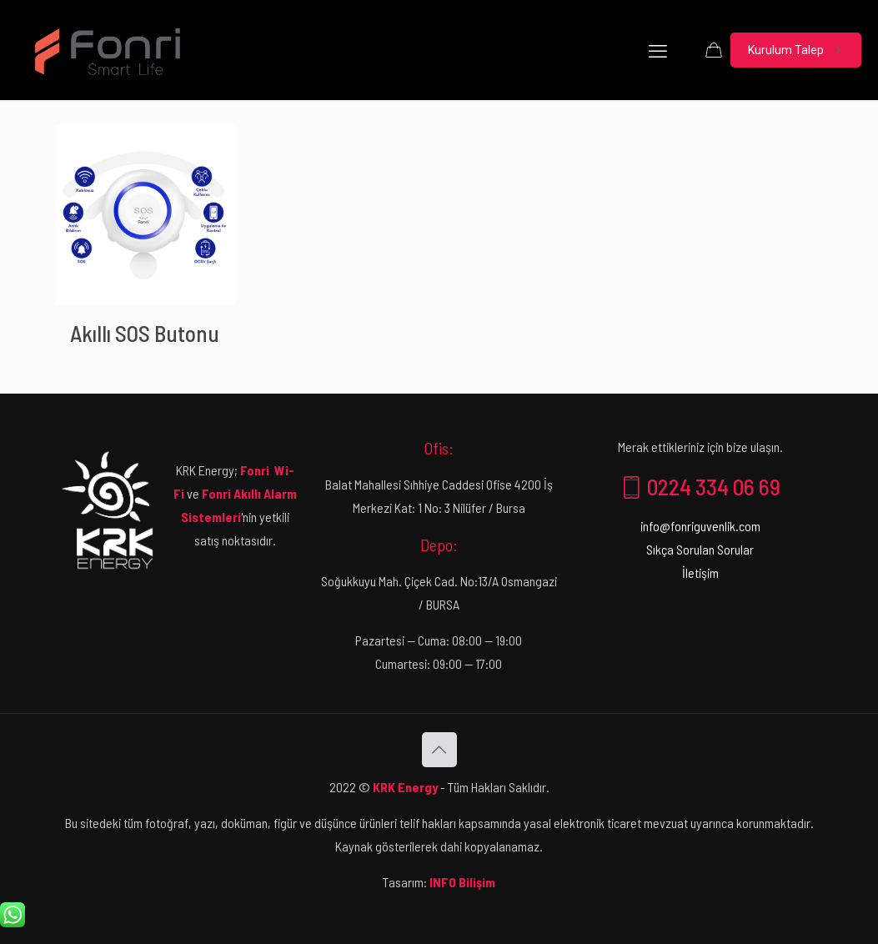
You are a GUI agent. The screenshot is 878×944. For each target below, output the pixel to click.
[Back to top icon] (439, 749)
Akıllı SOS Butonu (144, 332)
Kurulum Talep (796, 50)
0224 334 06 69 (700, 486)
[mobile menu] (658, 50)
